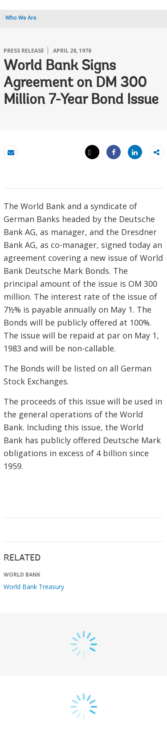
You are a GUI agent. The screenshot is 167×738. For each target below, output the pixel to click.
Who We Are (21, 17)
